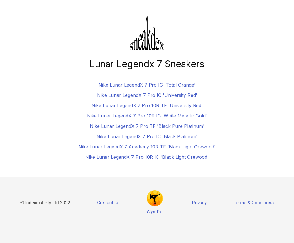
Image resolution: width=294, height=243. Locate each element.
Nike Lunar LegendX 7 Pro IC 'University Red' (147, 95)
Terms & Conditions (254, 202)
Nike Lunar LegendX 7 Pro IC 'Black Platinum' (147, 136)
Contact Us (108, 202)
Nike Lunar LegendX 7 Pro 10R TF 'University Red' (147, 105)
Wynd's (154, 212)
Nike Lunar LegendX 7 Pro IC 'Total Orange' (147, 85)
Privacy (199, 202)
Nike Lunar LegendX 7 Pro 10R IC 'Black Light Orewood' (147, 157)
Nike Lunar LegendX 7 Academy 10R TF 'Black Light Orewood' (147, 147)
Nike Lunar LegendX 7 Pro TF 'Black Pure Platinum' (147, 126)
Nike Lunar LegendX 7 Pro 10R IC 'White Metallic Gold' (147, 116)
